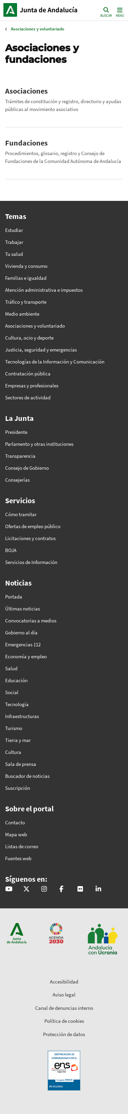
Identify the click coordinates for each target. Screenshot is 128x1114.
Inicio (50, 10)
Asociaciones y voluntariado (37, 29)
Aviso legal (64, 994)
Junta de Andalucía (10, 10)
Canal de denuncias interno (64, 1008)
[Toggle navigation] (119, 12)
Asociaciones (26, 91)
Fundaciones (26, 143)
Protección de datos (64, 1034)
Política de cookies (64, 1021)
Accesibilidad (64, 981)
